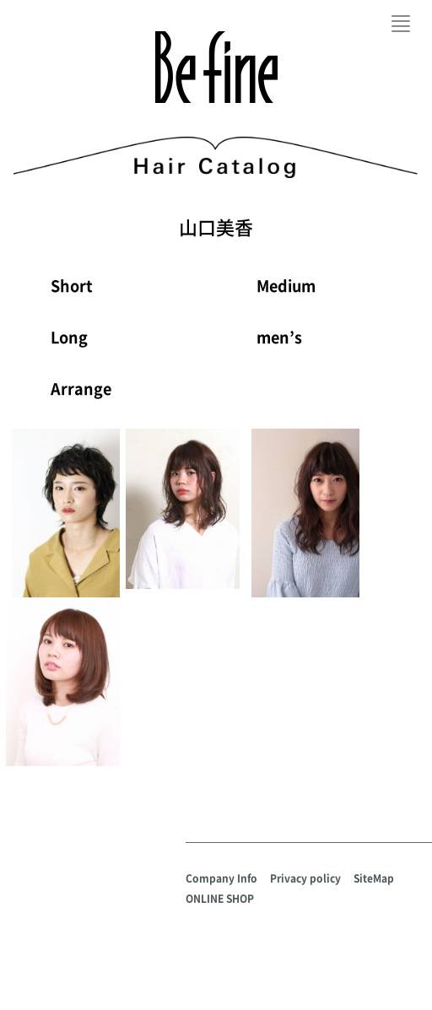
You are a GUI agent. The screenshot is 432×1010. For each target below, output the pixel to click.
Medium (286, 285)
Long (69, 337)
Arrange (81, 388)
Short (72, 285)
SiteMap (374, 878)
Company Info (221, 878)
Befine (216, 67)
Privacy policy (305, 878)
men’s (279, 337)
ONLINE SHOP (220, 898)
